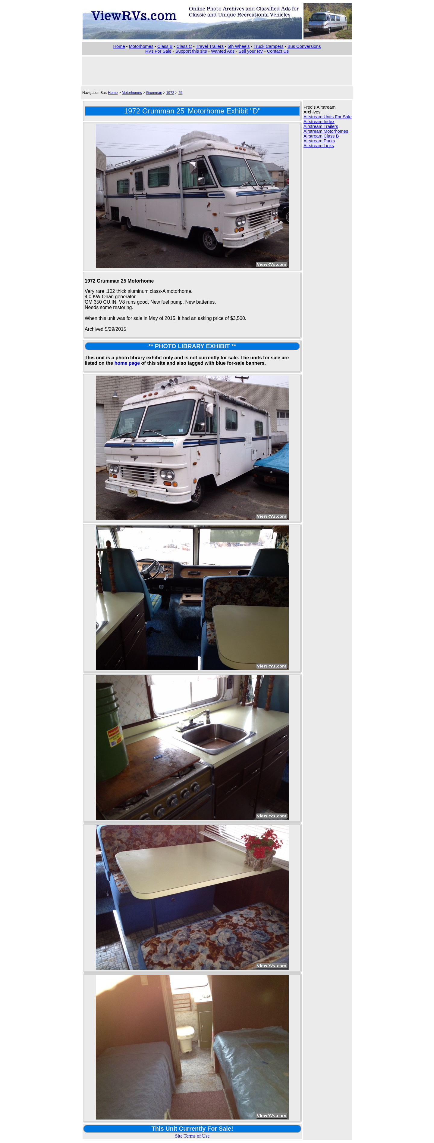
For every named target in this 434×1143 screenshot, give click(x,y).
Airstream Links (318, 145)
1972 (170, 93)
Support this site (191, 51)
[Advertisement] (217, 70)
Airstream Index (319, 121)
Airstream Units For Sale (327, 116)
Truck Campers (268, 46)
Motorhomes (141, 46)
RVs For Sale (158, 51)
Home (119, 46)
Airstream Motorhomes (325, 131)
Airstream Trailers (320, 126)
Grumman (154, 93)
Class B (165, 46)
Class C (184, 46)
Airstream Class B (321, 136)
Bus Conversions (304, 46)
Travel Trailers (210, 46)
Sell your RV (250, 51)
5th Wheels (239, 46)
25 (180, 93)
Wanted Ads (222, 51)
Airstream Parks (319, 140)
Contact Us (278, 51)
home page (127, 363)
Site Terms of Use (192, 1135)
